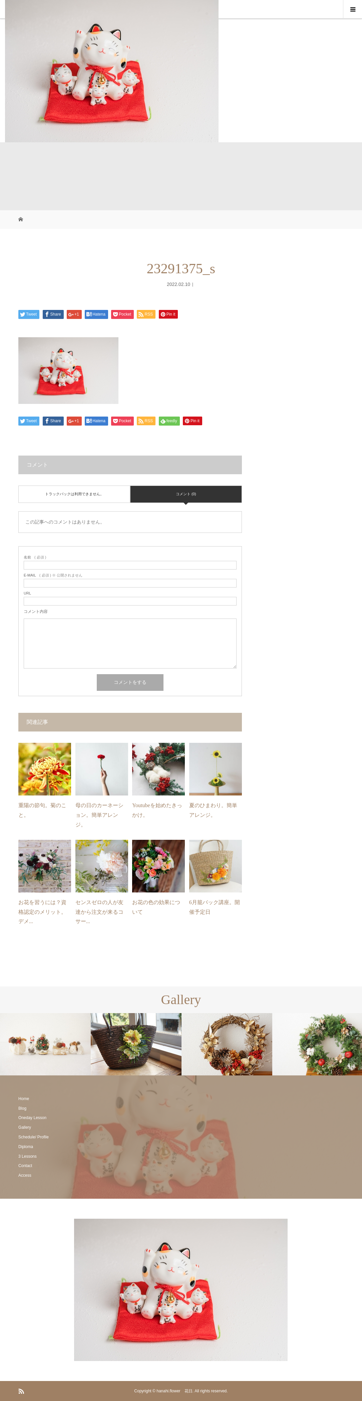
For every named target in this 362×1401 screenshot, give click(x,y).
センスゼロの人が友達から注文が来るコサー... (99, 911)
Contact (25, 1165)
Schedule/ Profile (33, 1137)
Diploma (25, 1146)
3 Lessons (27, 1156)
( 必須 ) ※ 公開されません (53, 575)
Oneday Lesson (32, 1117)
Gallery (24, 1127)
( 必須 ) (35, 557)
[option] (45, 1044)
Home (23, 1098)
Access (24, 1175)
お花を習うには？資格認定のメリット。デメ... (42, 911)
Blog (22, 1108)
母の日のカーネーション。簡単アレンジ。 (99, 814)
